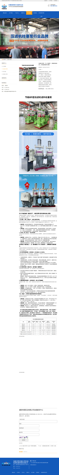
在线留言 (45, 0)
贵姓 (20, 423)
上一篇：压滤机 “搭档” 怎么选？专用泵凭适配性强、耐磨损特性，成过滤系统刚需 (33, 445)
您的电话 (21, 428)
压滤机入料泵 (5, 74)
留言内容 (22, 419)
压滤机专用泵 (9, 59)
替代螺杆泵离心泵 (41, 14)
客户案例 (29, 12)
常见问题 (4, 71)
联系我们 (55, 0)
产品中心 (17, 12)
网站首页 (5, 12)
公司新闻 (4, 66)
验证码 (21, 432)
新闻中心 (23, 12)
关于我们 (50, 0)
